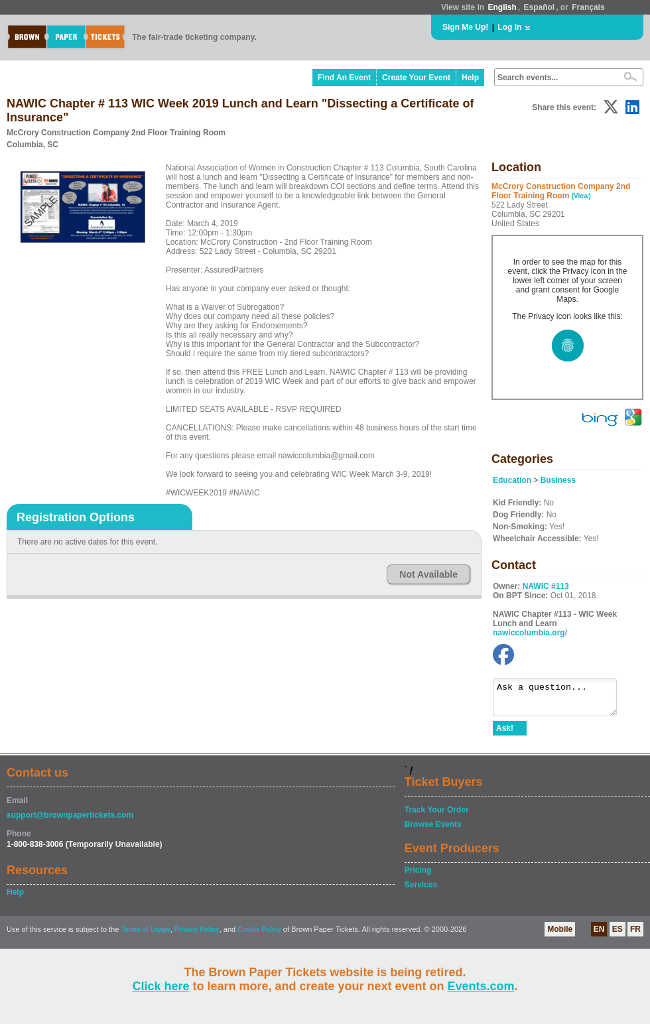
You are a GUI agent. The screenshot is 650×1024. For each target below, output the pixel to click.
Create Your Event (416, 77)
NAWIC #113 (546, 586)
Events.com (481, 986)
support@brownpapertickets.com (70, 821)
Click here (160, 986)
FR (635, 935)
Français (588, 7)
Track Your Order (437, 815)
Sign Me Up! (465, 27)
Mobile (559, 935)
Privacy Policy (197, 935)
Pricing (418, 876)
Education (512, 480)
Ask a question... (561, 700)
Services (421, 890)
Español (539, 7)
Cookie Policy (259, 935)
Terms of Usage (145, 935)
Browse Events (433, 830)
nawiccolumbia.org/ (530, 632)
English (501, 7)
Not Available (428, 574)
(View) (581, 196)
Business (558, 480)
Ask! (504, 734)
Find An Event (344, 77)
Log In (509, 27)
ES (617, 935)
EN (599, 935)
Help (470, 77)
